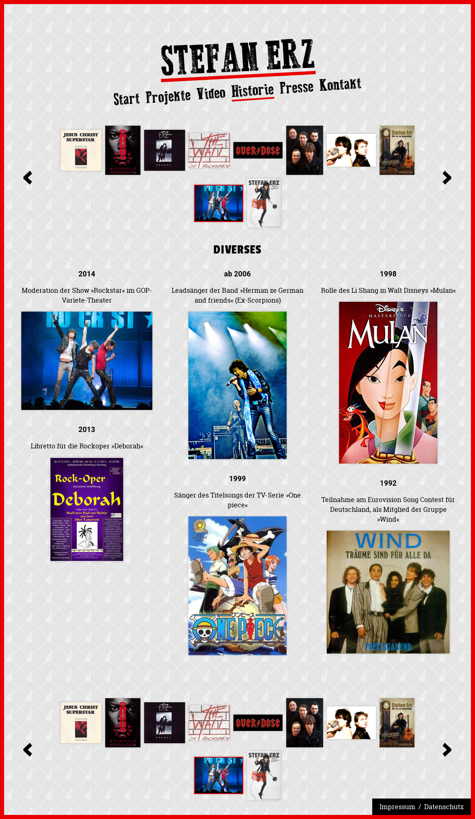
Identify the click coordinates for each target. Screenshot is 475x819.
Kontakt (340, 84)
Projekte (168, 96)
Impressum (397, 806)
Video (211, 93)
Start (126, 99)
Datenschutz (444, 806)
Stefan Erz (237, 60)
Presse (296, 87)
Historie (252, 91)
